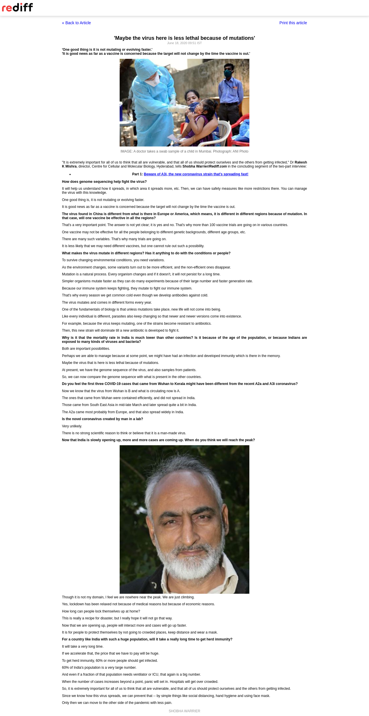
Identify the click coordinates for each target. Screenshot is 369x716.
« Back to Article (76, 22)
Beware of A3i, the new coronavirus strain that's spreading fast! (196, 174)
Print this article (293, 22)
